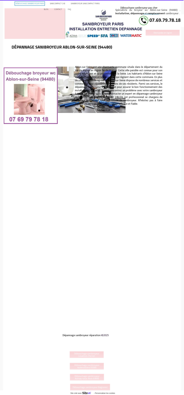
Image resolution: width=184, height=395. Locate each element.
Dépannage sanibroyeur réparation (81, 335)
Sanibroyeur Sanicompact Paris (85, 3)
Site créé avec (81, 393)
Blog (46, 9)
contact (58, 9)
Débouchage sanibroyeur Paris (30, 3)
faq (69, 9)
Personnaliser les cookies (105, 393)
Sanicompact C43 (57, 3)
